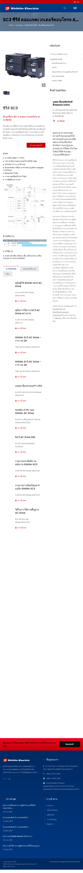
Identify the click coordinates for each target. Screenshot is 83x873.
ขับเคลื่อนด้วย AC (64, 312)
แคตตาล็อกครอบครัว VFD (28, 386)
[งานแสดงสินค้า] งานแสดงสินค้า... (16, 821)
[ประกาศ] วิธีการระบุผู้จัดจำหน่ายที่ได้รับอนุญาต (21, 849)
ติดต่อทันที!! (69, 745)
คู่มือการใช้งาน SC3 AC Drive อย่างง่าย (27, 312)
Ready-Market (75, 865)
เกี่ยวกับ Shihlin (52, 813)
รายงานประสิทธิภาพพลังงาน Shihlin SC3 (25, 463)
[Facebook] (3, 779)
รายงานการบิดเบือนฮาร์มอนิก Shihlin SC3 (27, 487)
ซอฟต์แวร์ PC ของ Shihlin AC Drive (28, 412)
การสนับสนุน (52, 823)
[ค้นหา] (65, 8)
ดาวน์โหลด (28, 296)
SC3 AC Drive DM (24, 437)
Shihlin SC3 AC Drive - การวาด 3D (27, 363)
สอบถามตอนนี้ (36, 145)
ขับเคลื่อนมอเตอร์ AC (47, 25)
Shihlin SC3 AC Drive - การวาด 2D (27, 339)
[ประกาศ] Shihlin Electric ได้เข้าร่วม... (17, 840)
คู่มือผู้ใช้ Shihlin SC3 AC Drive (28, 285)
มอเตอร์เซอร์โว (58, 318)
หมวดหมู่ (19, 25)
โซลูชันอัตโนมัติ (31, 25)
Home (11, 25)
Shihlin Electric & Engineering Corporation (19, 867)
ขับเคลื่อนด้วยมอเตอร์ (61, 315)
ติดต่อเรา (59, 321)
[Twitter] (7, 779)
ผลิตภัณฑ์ (50, 818)
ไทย (78, 2)
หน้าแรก (50, 809)
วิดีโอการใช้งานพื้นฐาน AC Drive (27, 511)
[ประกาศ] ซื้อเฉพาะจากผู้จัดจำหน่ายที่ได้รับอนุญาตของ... (19, 810)
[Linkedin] (10, 779)
